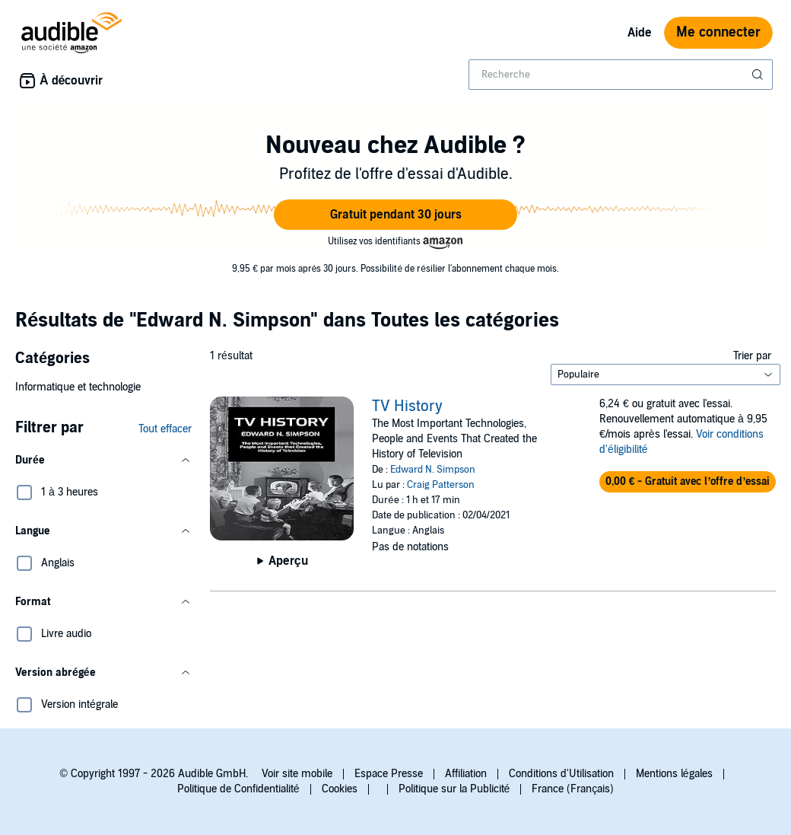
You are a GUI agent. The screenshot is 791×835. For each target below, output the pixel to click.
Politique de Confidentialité (238, 788)
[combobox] (621, 74)
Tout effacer (165, 428)
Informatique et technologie (78, 387)
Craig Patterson (441, 485)
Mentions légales (674, 773)
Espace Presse (388, 773)
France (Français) (573, 788)
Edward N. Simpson (432, 470)
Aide (639, 32)
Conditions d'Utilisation (561, 773)
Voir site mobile (297, 773)
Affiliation (466, 773)
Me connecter (718, 32)
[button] (395, 214)
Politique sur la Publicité (454, 788)
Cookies (339, 788)
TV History (407, 406)
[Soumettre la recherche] (759, 74)
